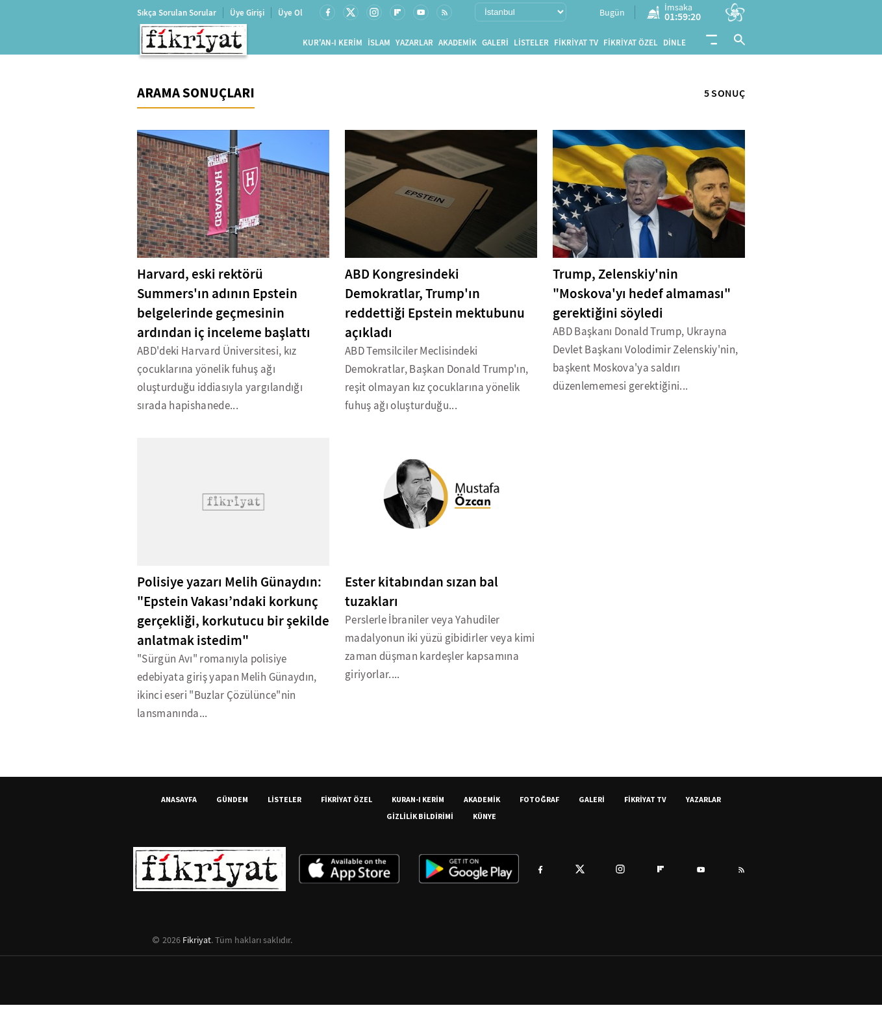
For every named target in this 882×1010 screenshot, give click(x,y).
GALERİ (495, 45)
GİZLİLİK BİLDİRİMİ (419, 821)
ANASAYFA (179, 804)
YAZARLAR (414, 45)
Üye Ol (290, 12)
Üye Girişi (247, 12)
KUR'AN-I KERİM (332, 45)
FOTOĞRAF (539, 804)
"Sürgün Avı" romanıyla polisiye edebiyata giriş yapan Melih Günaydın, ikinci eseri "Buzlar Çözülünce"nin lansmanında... (227, 691)
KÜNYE (484, 821)
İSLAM (379, 45)
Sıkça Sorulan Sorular (176, 12)
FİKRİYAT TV (576, 45)
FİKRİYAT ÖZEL (630, 45)
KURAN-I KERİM (418, 804)
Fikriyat (197, 945)
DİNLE (674, 45)
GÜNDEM (232, 804)
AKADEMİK (457, 45)
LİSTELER (531, 45)
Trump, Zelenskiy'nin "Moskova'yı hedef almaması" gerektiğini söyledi (642, 298)
